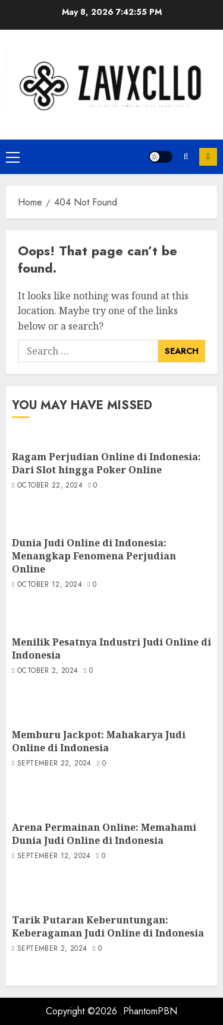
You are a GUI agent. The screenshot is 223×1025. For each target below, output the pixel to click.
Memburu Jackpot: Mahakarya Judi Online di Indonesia (99, 741)
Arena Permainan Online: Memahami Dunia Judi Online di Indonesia (104, 834)
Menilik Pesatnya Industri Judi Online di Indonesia (111, 648)
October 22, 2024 (50, 486)
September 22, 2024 (54, 763)
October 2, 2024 (47, 671)
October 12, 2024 (49, 585)
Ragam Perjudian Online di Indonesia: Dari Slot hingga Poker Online (106, 463)
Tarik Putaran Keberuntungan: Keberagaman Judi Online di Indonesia (108, 926)
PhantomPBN (150, 1011)
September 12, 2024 (53, 856)
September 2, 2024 (52, 949)
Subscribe (208, 157)
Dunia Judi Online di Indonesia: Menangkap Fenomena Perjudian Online (94, 556)
